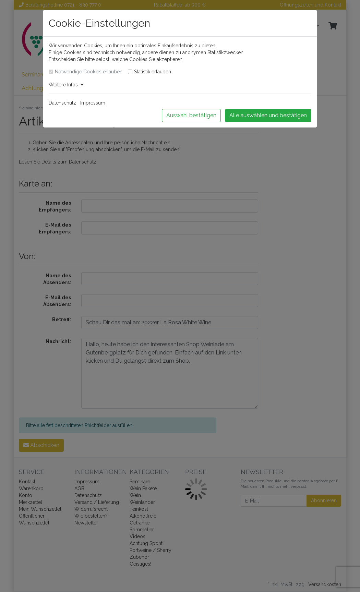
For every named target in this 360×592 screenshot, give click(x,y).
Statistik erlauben (152, 71)
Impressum (92, 103)
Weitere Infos (66, 84)
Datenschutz (62, 103)
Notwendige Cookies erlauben (88, 71)
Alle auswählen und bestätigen (268, 115)
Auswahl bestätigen (191, 115)
